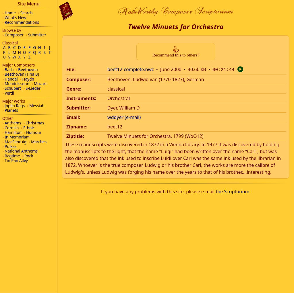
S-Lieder (33, 88)
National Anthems (21, 151)
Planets (11, 110)
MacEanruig (15, 141)
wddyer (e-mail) (124, 117)
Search (26, 12)
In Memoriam (17, 137)
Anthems (13, 123)
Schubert (13, 88)
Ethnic (28, 127)
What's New (15, 17)
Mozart (40, 83)
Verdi (9, 93)
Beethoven (28, 69)
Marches (39, 141)
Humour (33, 132)
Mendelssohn (17, 83)
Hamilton (13, 132)
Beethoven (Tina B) (22, 74)
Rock (28, 156)
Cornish (12, 127)
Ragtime (12, 156)
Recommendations (22, 22)
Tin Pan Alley (16, 160)
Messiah (37, 105)
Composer (14, 35)
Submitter (37, 35)
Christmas (35, 123)
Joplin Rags (15, 105)
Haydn (28, 79)
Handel (11, 79)
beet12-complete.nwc (130, 69)
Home (10, 12)
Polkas (10, 146)
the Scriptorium (232, 191)
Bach (9, 69)
